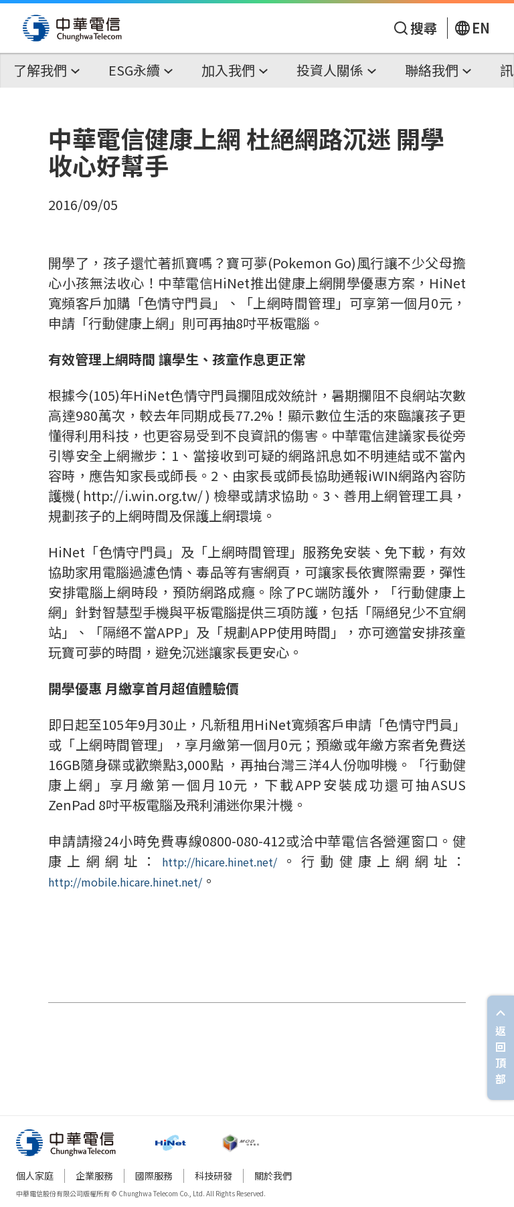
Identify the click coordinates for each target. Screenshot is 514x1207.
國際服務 (154, 1175)
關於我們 (273, 1175)
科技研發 (213, 1175)
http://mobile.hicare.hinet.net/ (125, 882)
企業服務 (94, 1175)
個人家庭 (35, 1175)
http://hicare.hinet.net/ (219, 862)
